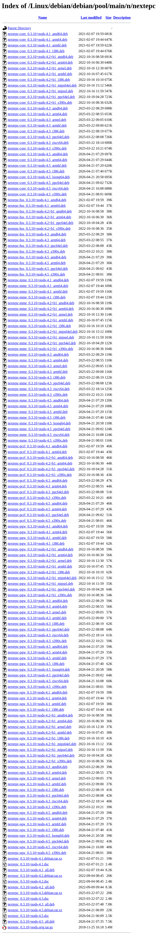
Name (42, 17)
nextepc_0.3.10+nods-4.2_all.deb (31, 887)
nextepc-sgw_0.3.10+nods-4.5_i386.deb (36, 830)
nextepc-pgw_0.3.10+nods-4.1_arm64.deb (37, 532)
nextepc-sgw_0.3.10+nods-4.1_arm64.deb (37, 698)
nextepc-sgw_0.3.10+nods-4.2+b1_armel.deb (39, 727)
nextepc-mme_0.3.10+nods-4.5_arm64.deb (38, 406)
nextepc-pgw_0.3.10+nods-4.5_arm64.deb (37, 652)
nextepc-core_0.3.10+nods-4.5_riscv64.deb (38, 188)
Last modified (91, 17)
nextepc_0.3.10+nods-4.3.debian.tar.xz (35, 893)
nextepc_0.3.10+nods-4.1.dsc (28, 864)
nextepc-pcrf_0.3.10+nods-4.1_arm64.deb (37, 452)
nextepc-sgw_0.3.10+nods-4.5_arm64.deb (37, 818)
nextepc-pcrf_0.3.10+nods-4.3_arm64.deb (37, 486)
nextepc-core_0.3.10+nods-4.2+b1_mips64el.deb (42, 85)
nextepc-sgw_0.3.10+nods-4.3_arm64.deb (37, 772)
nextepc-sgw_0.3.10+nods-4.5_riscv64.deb (38, 847)
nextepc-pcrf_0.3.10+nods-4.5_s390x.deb (37, 520)
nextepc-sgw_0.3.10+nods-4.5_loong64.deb (38, 835)
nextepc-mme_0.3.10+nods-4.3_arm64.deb (38, 360)
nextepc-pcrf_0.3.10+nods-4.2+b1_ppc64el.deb (41, 469)
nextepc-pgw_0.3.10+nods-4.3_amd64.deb (38, 601)
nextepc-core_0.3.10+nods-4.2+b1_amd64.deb (40, 57)
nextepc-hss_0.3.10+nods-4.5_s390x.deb (36, 274)
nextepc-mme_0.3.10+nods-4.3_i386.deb (36, 377)
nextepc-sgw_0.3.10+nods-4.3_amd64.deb (37, 767)
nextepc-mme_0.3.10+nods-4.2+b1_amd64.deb (41, 303)
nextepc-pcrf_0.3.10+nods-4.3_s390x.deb (37, 498)
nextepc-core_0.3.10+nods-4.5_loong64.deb (39, 177)
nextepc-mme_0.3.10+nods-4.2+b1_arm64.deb (41, 309)
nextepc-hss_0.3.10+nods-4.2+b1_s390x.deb (39, 228)
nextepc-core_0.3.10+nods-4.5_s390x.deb (37, 194)
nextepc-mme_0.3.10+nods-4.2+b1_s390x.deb (40, 349)
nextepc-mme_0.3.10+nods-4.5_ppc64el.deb (39, 429)
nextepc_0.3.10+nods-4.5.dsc (28, 916)
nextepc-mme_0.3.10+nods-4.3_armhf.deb (38, 372)
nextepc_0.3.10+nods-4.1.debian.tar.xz (35, 858)
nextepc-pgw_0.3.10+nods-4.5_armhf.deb (37, 658)
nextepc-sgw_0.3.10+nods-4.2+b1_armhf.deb (40, 732)
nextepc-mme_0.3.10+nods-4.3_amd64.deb (38, 354)
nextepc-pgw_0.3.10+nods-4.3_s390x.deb (37, 641)
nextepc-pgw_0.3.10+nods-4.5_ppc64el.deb (38, 675)
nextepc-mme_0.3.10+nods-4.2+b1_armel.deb (40, 314)
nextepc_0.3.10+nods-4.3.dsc (28, 898)
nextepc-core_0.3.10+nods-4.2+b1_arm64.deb (40, 62)
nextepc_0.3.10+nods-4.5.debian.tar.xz (35, 910)
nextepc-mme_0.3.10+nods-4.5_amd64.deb (38, 400)
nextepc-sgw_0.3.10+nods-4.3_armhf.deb (37, 784)
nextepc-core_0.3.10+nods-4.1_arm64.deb (37, 39)
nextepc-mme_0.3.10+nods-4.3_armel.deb (37, 366)
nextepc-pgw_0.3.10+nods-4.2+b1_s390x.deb (40, 595)
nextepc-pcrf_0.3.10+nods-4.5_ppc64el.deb (38, 515)
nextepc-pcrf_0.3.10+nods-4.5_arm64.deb (37, 509)
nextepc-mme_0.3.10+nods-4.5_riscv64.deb (39, 435)
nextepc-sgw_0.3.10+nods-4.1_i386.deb (36, 709)
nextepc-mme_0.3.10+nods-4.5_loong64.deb (39, 423)
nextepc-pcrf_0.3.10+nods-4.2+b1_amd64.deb (40, 457)
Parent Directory (19, 28)
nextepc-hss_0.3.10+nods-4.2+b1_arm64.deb (39, 217)
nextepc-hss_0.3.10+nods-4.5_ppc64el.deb (38, 268)
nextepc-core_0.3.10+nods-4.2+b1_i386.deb (39, 79)
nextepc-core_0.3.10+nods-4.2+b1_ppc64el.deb (41, 97)
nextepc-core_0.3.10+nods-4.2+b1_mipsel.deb (40, 91)
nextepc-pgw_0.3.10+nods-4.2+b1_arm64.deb (40, 555)
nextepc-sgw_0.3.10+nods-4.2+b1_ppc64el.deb (41, 755)
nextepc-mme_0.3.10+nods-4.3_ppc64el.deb (39, 383)
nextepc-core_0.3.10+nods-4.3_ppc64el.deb (38, 137)
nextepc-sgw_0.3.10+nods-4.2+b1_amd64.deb (40, 715)
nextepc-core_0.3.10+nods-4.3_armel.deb (37, 120)
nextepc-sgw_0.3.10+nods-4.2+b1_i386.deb (39, 738)
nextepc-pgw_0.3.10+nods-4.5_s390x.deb (37, 687)
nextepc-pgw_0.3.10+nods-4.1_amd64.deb (38, 526)
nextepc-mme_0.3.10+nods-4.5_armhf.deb (38, 412)
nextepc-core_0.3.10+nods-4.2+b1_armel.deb (40, 68)
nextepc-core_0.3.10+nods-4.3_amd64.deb (38, 108)
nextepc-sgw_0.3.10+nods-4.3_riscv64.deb (38, 801)
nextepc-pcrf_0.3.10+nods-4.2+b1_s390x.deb (40, 475)
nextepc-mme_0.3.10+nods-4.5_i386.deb (36, 417)
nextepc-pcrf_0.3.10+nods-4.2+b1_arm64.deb (40, 463)
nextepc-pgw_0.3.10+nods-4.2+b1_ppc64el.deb (41, 589)
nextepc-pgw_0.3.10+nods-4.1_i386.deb (36, 543)
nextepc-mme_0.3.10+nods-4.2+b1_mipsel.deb (41, 337)
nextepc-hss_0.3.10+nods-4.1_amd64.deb (37, 200)
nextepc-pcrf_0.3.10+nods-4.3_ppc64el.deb (38, 492)
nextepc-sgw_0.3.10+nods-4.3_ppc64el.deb (38, 795)
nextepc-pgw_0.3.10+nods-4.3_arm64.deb (37, 606)
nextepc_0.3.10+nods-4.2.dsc (28, 881)
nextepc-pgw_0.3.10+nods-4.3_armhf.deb (37, 618)
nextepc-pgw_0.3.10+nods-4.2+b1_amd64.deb (40, 549)
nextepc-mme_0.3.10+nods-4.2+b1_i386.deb (39, 326)
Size (109, 17)
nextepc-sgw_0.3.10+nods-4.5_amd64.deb (37, 813)
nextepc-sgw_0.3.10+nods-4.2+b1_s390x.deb (40, 761)
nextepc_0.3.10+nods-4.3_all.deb (31, 904)
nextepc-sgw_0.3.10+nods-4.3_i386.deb (36, 790)
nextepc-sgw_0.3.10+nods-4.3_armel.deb (37, 778)
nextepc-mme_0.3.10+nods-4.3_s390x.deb (38, 394)
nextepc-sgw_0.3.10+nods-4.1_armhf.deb (37, 704)
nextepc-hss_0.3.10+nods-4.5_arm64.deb (37, 263)
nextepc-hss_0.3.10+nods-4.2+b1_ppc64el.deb (40, 223)
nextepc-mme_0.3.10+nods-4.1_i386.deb (36, 297)
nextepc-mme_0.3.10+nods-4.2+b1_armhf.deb (40, 320)
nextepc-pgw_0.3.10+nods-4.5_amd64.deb (38, 646)
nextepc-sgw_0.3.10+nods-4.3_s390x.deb (37, 807)
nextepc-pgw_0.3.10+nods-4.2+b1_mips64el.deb (42, 578)
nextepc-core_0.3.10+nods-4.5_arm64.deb (37, 160)
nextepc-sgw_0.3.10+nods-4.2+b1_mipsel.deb (40, 750)
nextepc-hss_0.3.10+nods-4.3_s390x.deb (36, 251)
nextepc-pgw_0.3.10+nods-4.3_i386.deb (36, 624)
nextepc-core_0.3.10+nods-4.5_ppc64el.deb (38, 183)
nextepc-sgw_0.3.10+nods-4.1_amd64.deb (37, 692)
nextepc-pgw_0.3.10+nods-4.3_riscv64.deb (38, 635)
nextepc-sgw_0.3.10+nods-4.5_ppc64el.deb (38, 841)
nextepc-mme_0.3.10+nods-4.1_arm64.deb (38, 286)
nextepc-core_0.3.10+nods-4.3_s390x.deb (37, 148)
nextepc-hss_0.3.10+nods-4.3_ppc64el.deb (38, 246)
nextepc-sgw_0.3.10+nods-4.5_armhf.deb (37, 824)
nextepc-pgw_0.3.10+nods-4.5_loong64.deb (39, 669)
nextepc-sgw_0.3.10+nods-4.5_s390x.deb (37, 853)
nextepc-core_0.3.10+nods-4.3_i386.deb (36, 131)
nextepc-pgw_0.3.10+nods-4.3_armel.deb (37, 612)
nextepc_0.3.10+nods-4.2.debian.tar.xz (35, 876)
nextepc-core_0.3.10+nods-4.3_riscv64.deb (38, 142)
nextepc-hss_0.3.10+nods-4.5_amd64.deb (37, 257)
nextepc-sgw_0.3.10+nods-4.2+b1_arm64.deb (40, 721)
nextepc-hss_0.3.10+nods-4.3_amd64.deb (37, 234)
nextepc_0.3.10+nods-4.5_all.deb (31, 921)
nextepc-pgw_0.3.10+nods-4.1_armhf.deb (37, 538)
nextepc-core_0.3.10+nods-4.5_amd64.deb (38, 154)
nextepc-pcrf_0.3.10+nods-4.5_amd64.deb (37, 503)
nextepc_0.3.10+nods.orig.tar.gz (30, 927)
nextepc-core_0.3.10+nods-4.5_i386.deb (36, 171)
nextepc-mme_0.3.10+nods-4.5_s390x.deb (38, 440)
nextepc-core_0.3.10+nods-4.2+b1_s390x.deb (40, 102)
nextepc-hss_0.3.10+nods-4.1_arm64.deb (37, 205)
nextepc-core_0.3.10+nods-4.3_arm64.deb (37, 114)
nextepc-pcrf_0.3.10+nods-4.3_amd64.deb (37, 480)
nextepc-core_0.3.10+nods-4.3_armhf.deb (37, 125)
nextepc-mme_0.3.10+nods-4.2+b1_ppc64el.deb (42, 343)
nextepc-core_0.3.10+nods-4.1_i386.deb (36, 51)
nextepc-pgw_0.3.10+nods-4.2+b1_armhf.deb (40, 566)
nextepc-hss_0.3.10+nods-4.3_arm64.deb (37, 240)
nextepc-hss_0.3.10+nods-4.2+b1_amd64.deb (40, 211)
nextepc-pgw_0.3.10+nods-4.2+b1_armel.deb (40, 561)
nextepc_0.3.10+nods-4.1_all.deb (31, 870)
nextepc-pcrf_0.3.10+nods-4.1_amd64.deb (37, 446)
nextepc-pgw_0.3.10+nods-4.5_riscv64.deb (38, 681)
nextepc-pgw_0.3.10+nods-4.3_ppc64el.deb (38, 629)
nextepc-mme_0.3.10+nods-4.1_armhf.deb (38, 291)
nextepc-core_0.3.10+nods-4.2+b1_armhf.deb (40, 74)
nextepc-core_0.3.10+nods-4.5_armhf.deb (37, 165)
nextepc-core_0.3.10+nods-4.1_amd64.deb (38, 34)
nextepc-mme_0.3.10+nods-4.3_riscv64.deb (39, 389)
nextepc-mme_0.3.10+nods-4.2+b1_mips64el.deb (42, 331)
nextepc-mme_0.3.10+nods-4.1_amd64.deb (38, 280)
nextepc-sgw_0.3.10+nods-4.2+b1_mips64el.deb (42, 744)
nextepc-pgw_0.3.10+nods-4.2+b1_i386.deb (39, 572)
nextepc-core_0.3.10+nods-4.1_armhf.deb (37, 45)
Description (122, 17)
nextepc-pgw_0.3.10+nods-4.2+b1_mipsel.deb (40, 583)
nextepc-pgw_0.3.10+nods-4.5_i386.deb (36, 664)
